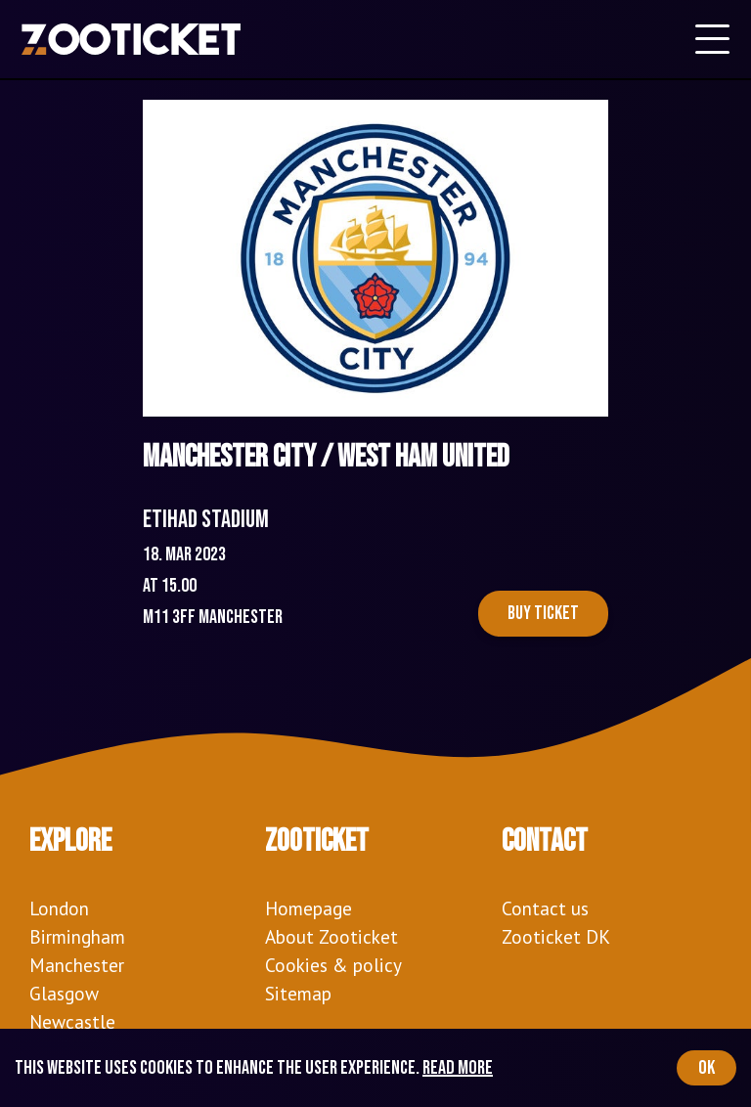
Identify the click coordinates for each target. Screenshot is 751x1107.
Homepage (308, 908)
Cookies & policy (333, 964)
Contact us (545, 908)
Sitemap (298, 993)
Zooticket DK (556, 936)
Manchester (76, 964)
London (59, 908)
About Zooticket (331, 936)
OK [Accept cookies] (706, 1068)
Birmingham (77, 936)
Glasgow (64, 993)
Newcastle (72, 1021)
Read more (457, 1068)
